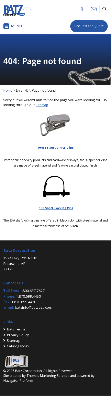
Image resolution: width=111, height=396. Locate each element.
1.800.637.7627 (32, 290)
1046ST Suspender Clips (55, 147)
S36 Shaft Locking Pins (56, 208)
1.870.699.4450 (28, 296)
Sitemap (42, 105)
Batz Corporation (28, 371)
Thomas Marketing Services (47, 375)
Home (7, 90)
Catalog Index (18, 346)
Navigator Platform (18, 380)
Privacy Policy (18, 334)
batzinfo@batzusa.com (33, 307)
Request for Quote (89, 25)
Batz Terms (16, 329)
